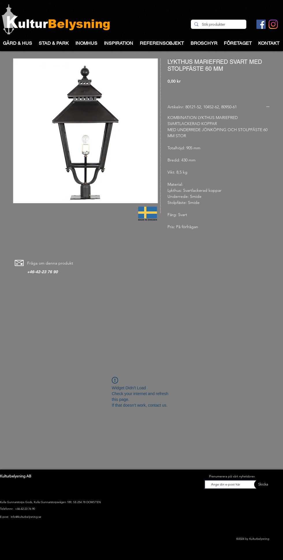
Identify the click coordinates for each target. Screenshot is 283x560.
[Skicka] (261, 484)
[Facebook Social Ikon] (261, 24)
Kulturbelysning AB (15, 476)
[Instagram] (273, 24)
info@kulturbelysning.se (26, 517)
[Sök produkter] (218, 24)
